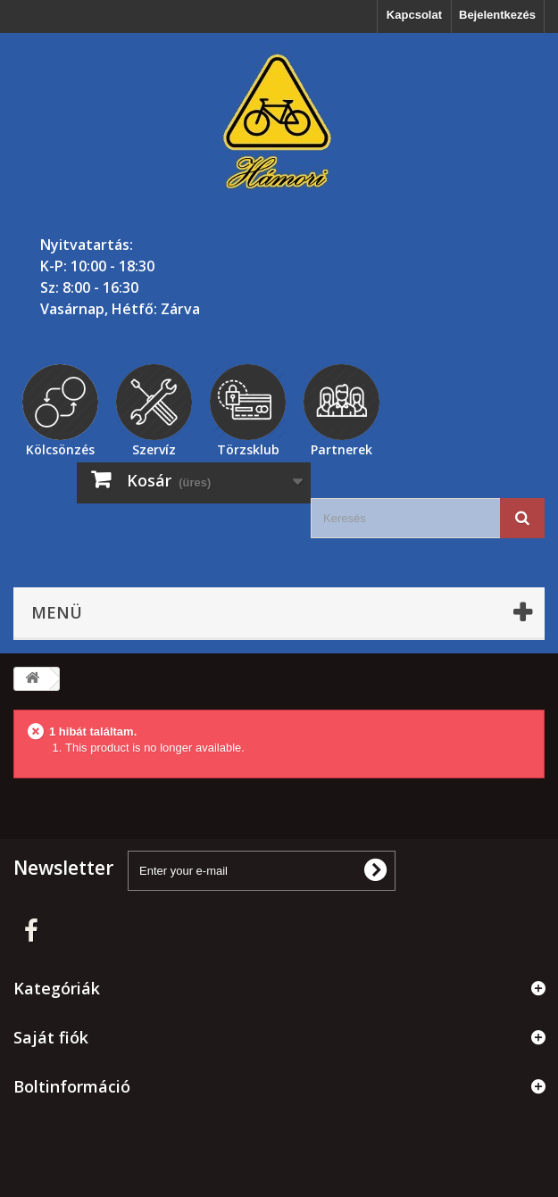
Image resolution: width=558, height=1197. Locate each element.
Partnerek (341, 447)
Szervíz (154, 447)
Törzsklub (248, 447)
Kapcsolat (414, 14)
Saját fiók (50, 1037)
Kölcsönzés (60, 447)
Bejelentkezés (497, 14)
